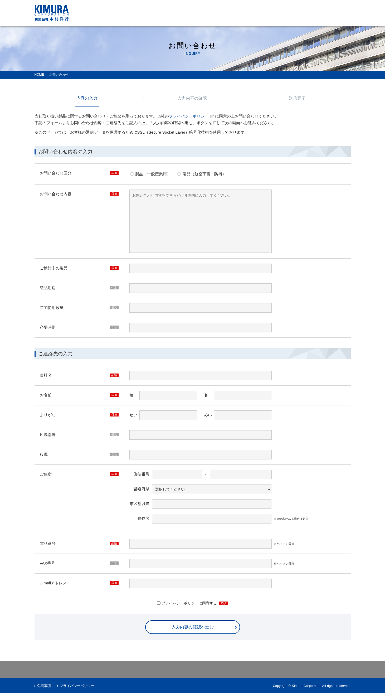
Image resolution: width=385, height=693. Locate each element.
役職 (44, 454)
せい (133, 415)
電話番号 (48, 543)
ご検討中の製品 (53, 268)
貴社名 (46, 375)
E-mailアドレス (53, 583)
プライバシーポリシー (191, 116)
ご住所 (46, 474)
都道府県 (141, 489)
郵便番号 (141, 474)
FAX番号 (47, 563)
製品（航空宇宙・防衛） (204, 174)
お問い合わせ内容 (55, 194)
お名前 (46, 395)
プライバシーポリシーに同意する (189, 603)
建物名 (143, 518)
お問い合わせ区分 (55, 173)
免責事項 (44, 685)
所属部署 (48, 435)
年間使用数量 (52, 307)
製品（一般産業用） (153, 174)
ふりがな (48, 415)
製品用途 (48, 288)
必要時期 (48, 327)
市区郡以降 (139, 503)
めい (208, 415)
